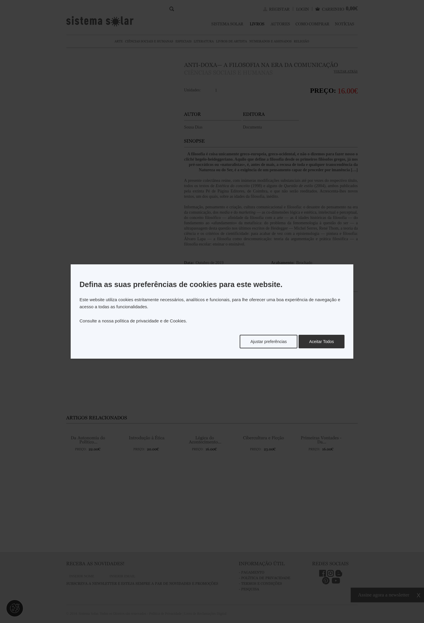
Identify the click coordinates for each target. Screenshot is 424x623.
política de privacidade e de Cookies (150, 320)
